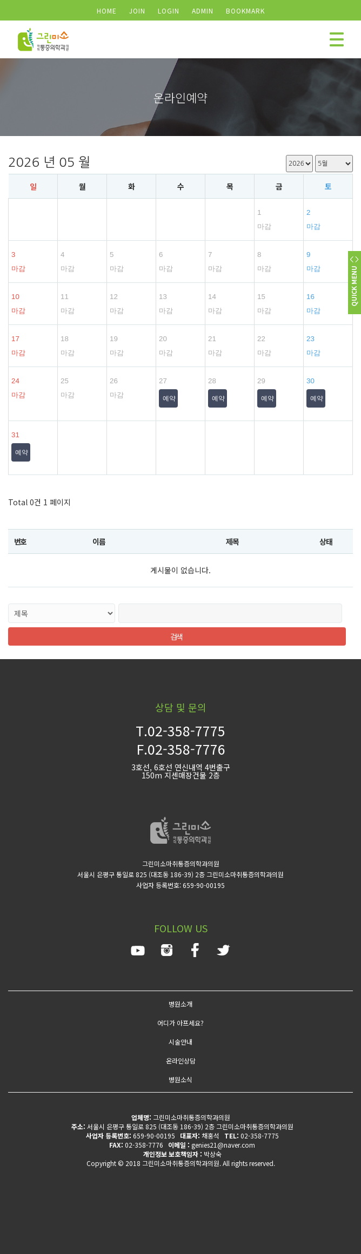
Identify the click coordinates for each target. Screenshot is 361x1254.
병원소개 (180, 1003)
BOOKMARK (245, 10)
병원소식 (180, 1079)
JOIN (137, 10)
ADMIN (202, 10)
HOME (107, 10)
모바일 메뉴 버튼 (336, 39)
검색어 (0, 0)
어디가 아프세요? (180, 1022)
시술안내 (180, 1041)
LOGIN (168, 10)
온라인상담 (181, 1060)
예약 (169, 398)
